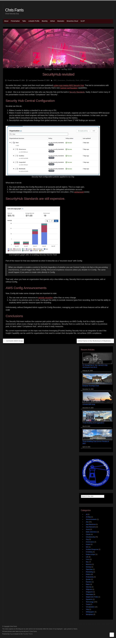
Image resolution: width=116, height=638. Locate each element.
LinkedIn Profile (33, 21)
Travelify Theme (28, 634)
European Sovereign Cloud (90, 385)
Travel (88, 604)
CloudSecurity (70, 80)
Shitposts (89, 589)
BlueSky (45, 21)
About (6, 21)
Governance (61, 80)
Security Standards (77, 92)
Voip (87, 609)
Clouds (88, 534)
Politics (88, 574)
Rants (77, 80)
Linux (87, 559)
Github (52, 21)
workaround (79, 192)
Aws (87, 522)
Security (88, 587)
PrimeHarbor (15, 21)
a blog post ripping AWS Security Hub (69, 85)
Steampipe (89, 594)
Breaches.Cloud (72, 21)
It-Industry (89, 552)
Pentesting (89, 572)
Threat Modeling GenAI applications (93, 423)
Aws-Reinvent (90, 527)
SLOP (83, 21)
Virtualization (90, 607)
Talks (24, 21)
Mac (87, 562)
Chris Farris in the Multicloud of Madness (95, 341)
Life (87, 557)
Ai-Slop (88, 517)
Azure (88, 529)
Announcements (91, 519)
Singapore (89, 592)
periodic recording (45, 298)
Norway (88, 567)
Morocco (89, 564)
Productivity (89, 577)
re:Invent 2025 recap (88, 404)
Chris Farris (14, 10)
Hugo (11, 634)
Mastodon (60, 21)
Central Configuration (68, 88)
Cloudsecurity (90, 537)
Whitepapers (90, 612)
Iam (87, 547)
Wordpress (89, 614)
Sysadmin (89, 599)
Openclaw (89, 569)
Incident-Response (92, 549)
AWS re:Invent (84, 80)
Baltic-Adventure (91, 532)
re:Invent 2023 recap (13, 341)
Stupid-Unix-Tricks (92, 597)
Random (88, 582)
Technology (89, 602)
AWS (55, 80)
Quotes (88, 579)
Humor (88, 544)
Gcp (87, 539)
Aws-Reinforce (90, 524)
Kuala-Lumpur (90, 554)
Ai (86, 514)
